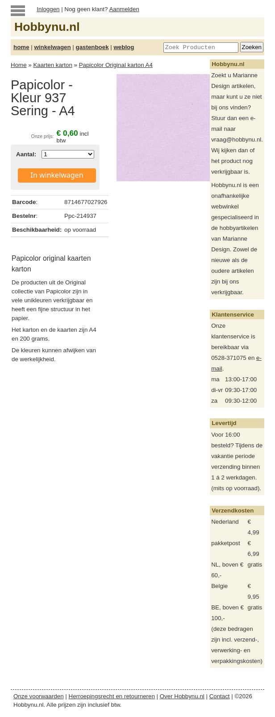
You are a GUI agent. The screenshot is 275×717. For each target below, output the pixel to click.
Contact (219, 696)
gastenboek (92, 47)
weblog (123, 47)
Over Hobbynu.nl (182, 696)
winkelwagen (52, 47)
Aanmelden (124, 9)
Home (19, 65)
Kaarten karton (52, 65)
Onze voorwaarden (38, 696)
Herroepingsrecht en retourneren (112, 696)
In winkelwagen (57, 175)
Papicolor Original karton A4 (116, 65)
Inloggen (48, 9)
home (21, 47)
